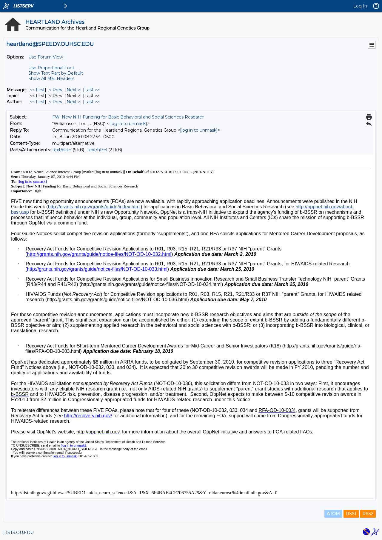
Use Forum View (45, 57)
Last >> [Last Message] (91, 90)
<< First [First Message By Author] (37, 101)
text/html (97, 150)
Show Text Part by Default (55, 73)
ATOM (333, 513)
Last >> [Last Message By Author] (91, 101)
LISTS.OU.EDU (18, 532)
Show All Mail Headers (51, 78)
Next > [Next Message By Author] (73, 101)
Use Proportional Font (51, 67)
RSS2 (367, 513)
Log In (360, 6)
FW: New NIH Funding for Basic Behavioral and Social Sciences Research (128, 117)
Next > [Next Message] (73, 90)
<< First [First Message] (37, 90)
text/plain (61, 150)
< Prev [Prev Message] (55, 90)
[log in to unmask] (128, 123)
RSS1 (351, 513)
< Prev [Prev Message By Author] (55, 101)
